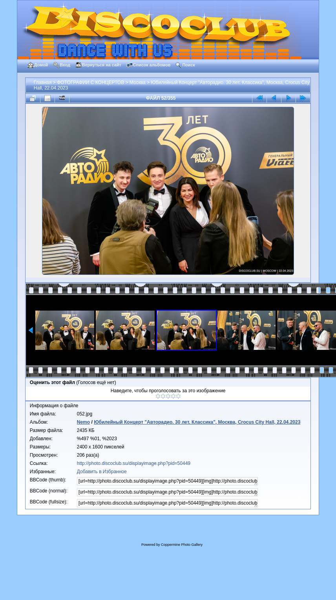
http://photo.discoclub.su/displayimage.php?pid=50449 (133, 463)
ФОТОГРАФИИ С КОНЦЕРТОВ (90, 82)
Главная (43, 82)
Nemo (83, 422)
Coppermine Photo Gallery (182, 545)
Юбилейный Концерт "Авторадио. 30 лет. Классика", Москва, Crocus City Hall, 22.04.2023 (197, 422)
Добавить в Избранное (102, 471)
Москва (138, 82)
